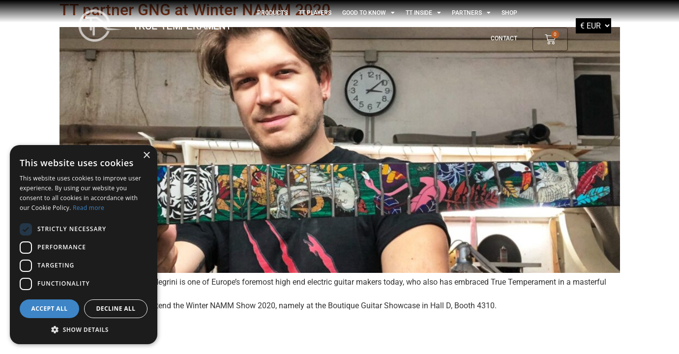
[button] (84, 329)
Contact (504, 38)
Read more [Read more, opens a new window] (88, 208)
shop (509, 12)
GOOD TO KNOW (368, 13)
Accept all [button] (49, 308)
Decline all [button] (116, 308)
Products (272, 12)
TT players (314, 12)
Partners (471, 13)
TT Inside (423, 13)
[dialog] (83, 244)
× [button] (146, 155)
